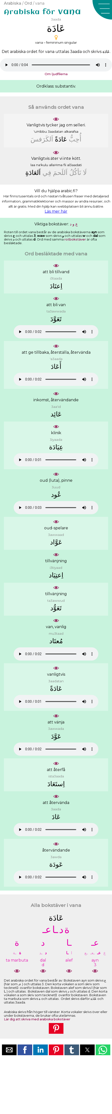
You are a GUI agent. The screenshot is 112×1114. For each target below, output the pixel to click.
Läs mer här (56, 211)
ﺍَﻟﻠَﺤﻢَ (60, 173)
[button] (102, 10)
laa (33, 165)
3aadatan (55, 131)
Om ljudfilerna (56, 74)
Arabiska (12, 3)
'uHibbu (40, 131)
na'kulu (42, 165)
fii (64, 165)
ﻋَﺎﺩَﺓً (61, 139)
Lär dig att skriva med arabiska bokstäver (37, 1019)
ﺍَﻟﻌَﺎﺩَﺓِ (33, 173)
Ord (28, 3)
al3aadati (74, 165)
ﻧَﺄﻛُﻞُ (75, 173)
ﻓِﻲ (46, 173)
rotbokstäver (75, 239)
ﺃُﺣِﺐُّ (75, 139)
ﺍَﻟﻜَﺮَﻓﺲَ (42, 139)
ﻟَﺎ (85, 173)
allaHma (55, 165)
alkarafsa (71, 131)
